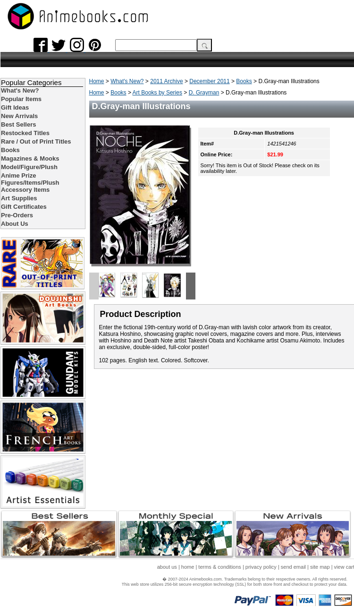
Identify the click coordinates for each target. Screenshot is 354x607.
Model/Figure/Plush (29, 167)
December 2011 (209, 81)
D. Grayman (204, 92)
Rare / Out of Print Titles (36, 141)
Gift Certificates (24, 206)
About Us (14, 223)
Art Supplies (19, 198)
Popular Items (21, 99)
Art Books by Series (157, 92)
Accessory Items (25, 189)
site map (320, 567)
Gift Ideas (15, 107)
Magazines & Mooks (30, 158)
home (187, 567)
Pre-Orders (17, 215)
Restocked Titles (25, 133)
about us (167, 567)
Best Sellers (18, 124)
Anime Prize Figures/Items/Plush (30, 179)
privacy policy (261, 567)
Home (96, 81)
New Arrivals (19, 116)
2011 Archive (166, 81)
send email (293, 567)
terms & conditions (219, 567)
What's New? (126, 81)
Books (244, 81)
